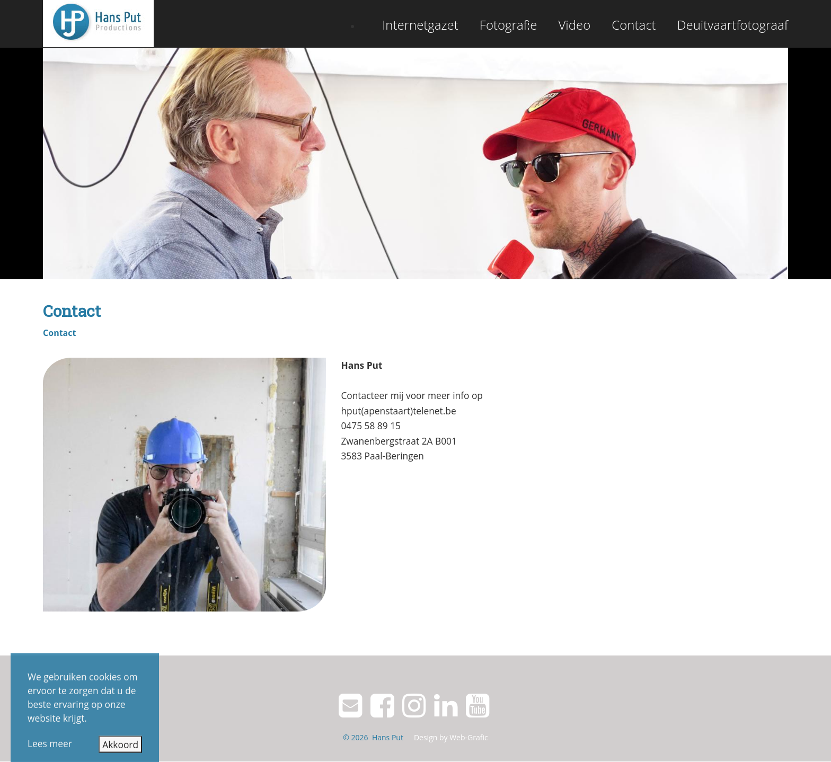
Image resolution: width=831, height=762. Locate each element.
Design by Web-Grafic (451, 737)
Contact (634, 24)
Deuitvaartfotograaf (732, 24)
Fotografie (508, 24)
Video (574, 24)
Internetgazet (420, 24)
